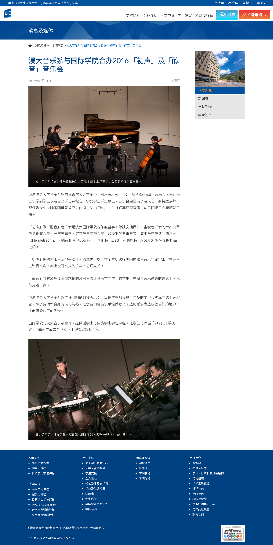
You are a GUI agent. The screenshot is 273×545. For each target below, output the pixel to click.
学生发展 (184, 15)
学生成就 (91, 499)
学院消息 (58, 45)
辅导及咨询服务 (95, 468)
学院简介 (133, 15)
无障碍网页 (97, 528)
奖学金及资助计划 (43, 515)
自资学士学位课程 (43, 473)
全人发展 (91, 478)
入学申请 (167, 15)
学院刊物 (205, 106)
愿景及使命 (199, 468)
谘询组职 (198, 478)
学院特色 (198, 494)
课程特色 (198, 488)
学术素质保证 (200, 483)
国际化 (89, 494)
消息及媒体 (42, 45)
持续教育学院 (52, 528)
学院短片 (205, 114)
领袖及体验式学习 (96, 483)
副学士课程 (39, 468)
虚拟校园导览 (204, 504)
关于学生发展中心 (96, 463)
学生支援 (91, 473)
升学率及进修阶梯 (43, 510)
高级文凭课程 (40, 463)
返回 (175, 80)
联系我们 (198, 515)
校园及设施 (199, 499)
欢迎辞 (196, 463)
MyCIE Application (44, 504)
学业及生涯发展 (95, 488)
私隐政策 (69, 528)
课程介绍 (150, 15)
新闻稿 (203, 98)
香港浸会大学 (35, 528)
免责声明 (82, 528)
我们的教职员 (200, 509)
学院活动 (91, 509)
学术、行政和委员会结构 (208, 473)
